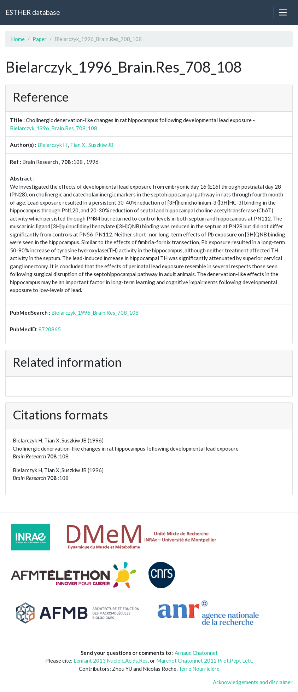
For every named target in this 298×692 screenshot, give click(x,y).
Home (18, 39)
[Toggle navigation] (282, 12)
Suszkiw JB (100, 145)
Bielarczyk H (52, 145)
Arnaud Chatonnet (196, 653)
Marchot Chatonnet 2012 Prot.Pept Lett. (204, 660)
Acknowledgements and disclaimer (253, 682)
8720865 (50, 329)
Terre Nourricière (199, 668)
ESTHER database (33, 12)
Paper (40, 39)
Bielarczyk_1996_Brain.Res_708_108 (53, 128)
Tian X (77, 145)
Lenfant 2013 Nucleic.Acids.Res (111, 660)
